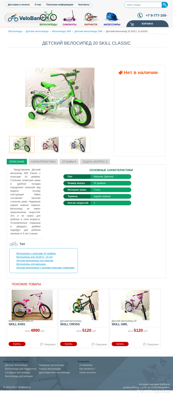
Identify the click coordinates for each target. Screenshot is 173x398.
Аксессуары (112, 24)
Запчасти (90, 24)
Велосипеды (48, 24)
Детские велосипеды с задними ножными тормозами (45, 267)
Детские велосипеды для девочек (34, 260)
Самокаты (70, 24)
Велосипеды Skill (61, 31)
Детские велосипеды (37, 31)
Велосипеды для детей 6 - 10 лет (34, 257)
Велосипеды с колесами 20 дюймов (36, 253)
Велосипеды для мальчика (31, 264)
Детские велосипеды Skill (88, 31)
